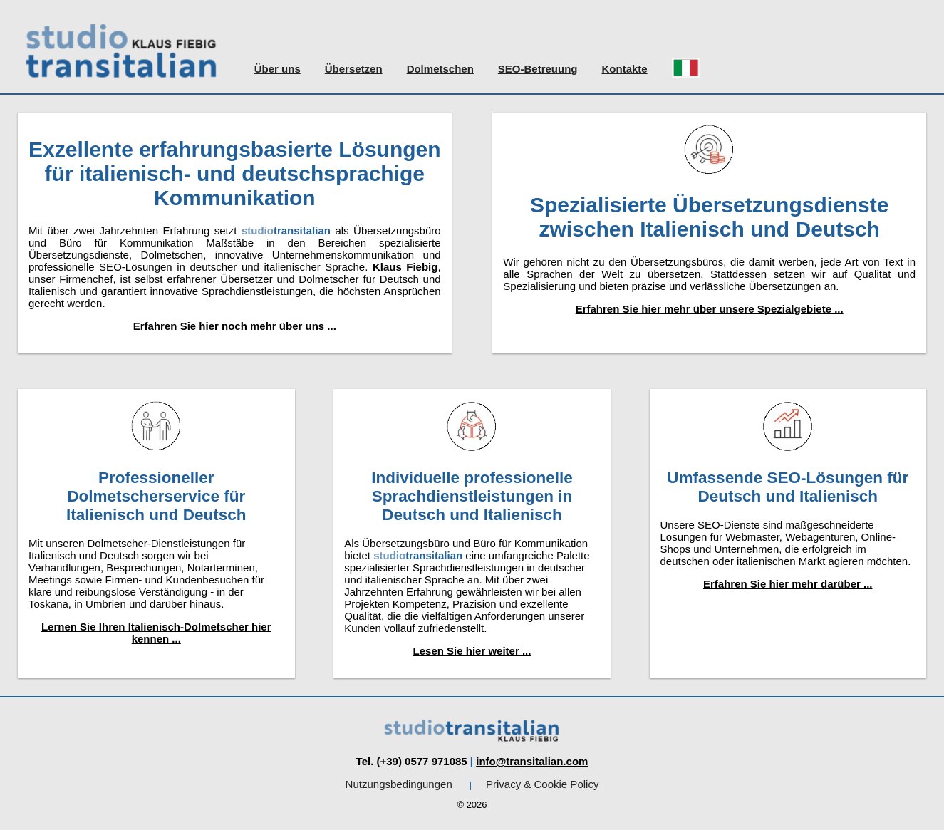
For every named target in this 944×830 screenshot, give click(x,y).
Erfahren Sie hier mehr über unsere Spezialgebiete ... (710, 309)
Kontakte (625, 69)
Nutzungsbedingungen (399, 784)
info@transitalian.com (532, 761)
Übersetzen (354, 69)
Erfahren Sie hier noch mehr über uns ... (234, 326)
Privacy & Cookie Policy (542, 784)
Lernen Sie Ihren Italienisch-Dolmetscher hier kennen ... (156, 633)
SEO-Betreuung (538, 69)
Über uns (277, 69)
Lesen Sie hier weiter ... (472, 651)
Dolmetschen (440, 69)
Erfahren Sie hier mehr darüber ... (788, 584)
